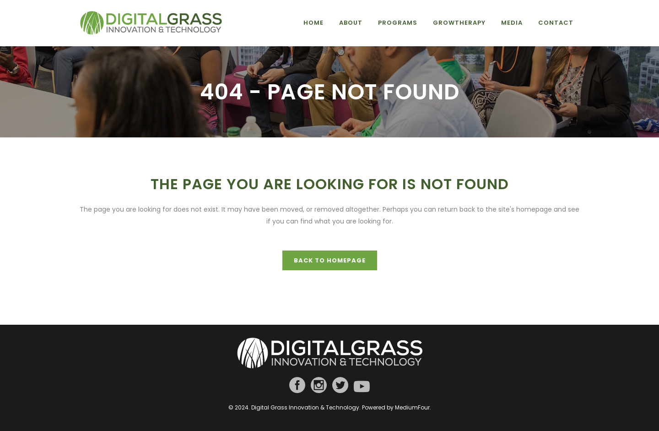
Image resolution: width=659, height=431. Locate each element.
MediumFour (412, 407)
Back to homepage (330, 260)
